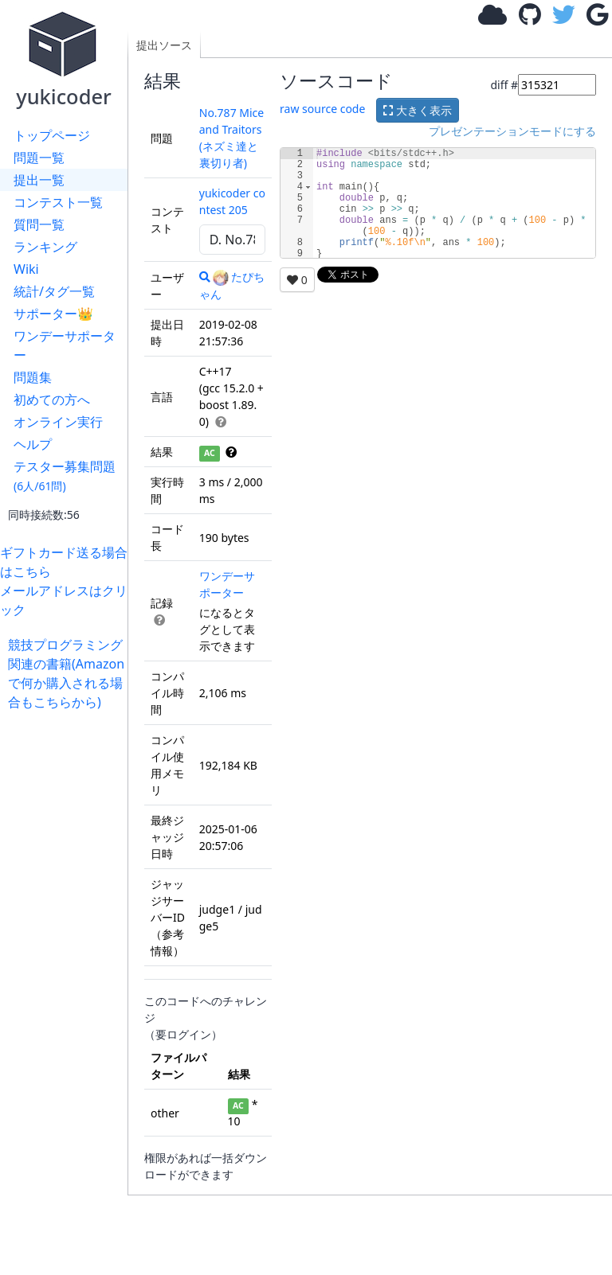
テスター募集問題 (65, 475)
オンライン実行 (58, 422)
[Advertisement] (68, 950)
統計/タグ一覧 (54, 291)
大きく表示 (417, 110)
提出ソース (164, 45)
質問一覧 (39, 224)
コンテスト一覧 (58, 202)
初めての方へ (52, 399)
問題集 (33, 377)
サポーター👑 (53, 313)
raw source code (322, 108)
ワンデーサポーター (65, 345)
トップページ (52, 135)
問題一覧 (39, 157)
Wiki (26, 269)
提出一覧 (39, 180)
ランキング (45, 246)
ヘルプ (33, 444)
